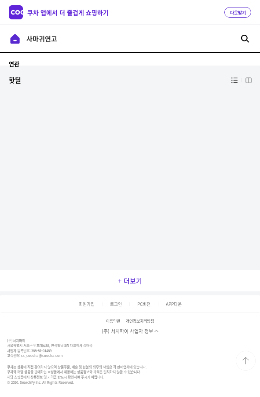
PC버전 (143, 304)
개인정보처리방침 (140, 321)
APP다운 (174, 304)
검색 (245, 38)
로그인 (116, 304)
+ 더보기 (130, 281)
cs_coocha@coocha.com (41, 355)
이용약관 (113, 321)
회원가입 (87, 304)
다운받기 (238, 13)
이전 (15, 38)
